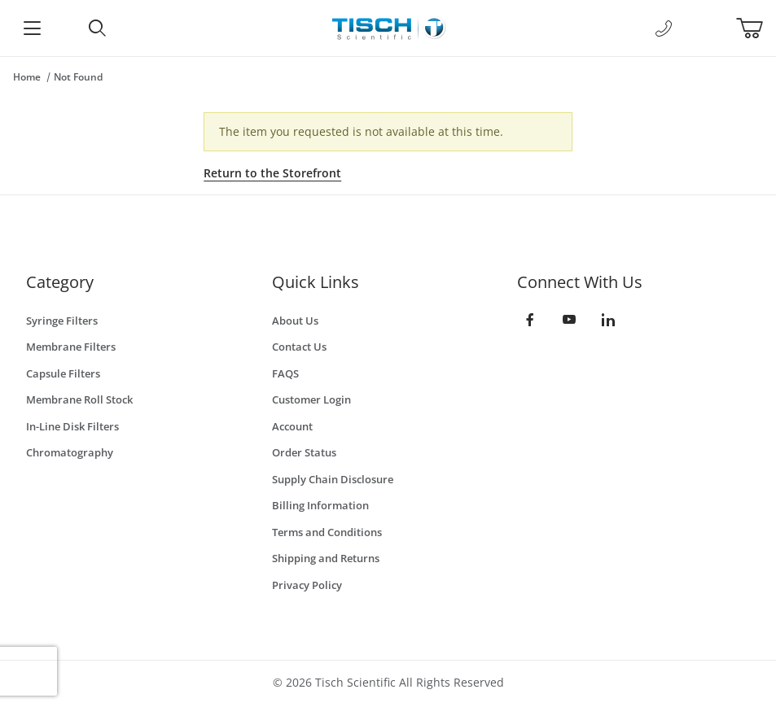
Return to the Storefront (272, 173)
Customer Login (311, 399)
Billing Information (320, 505)
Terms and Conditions (327, 532)
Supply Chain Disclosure (332, 479)
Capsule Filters (63, 373)
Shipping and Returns (325, 558)
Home (27, 77)
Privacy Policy (307, 585)
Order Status (304, 452)
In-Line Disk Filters (72, 426)
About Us (295, 320)
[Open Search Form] (96, 28)
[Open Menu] (32, 28)
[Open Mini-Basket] (756, 28)
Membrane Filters (71, 346)
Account (292, 426)
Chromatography (69, 452)
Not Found (78, 77)
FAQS (285, 373)
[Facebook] (530, 320)
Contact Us (299, 346)
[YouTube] (569, 320)
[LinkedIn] (608, 320)
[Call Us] (664, 28)
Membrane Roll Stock (79, 399)
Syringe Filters (62, 320)
